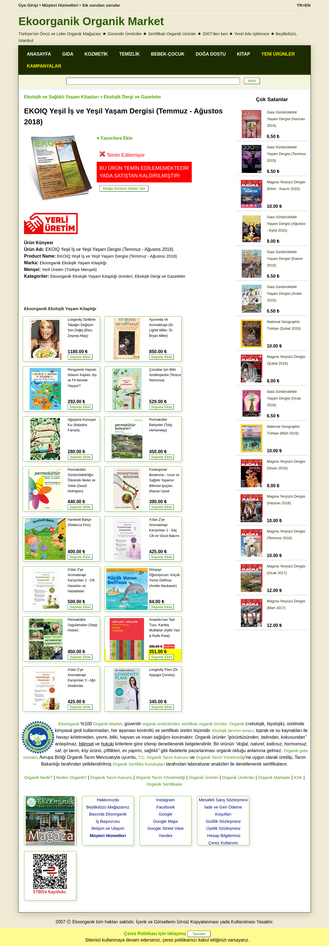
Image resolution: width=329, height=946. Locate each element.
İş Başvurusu (108, 821)
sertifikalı (189, 723)
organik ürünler (213, 723)
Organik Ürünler (203, 777)
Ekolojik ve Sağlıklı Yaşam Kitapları (61, 96)
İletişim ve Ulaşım (107, 828)
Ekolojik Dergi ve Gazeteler (132, 96)
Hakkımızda (108, 799)
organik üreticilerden (161, 723)
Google (165, 814)
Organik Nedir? (38, 777)
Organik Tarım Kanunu (111, 777)
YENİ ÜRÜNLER (278, 54)
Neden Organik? (71, 777)
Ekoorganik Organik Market (91, 21)
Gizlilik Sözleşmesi (223, 821)
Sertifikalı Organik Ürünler (172, 33)
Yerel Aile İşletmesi (251, 33)
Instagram (165, 799)
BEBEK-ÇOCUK (167, 54)
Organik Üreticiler (238, 777)
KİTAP (243, 54)
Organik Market (107, 723)
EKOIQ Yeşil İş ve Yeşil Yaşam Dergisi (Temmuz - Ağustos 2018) (117, 256)
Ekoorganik (68, 723)
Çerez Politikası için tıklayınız (155, 933)
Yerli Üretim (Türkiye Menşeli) (69, 269)
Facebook (165, 807)
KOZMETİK (96, 54)
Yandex (165, 835)
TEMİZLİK (129, 54)
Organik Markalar (274, 777)
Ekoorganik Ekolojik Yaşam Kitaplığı (73, 262)
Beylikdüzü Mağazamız (107, 807)
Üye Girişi (28, 5)
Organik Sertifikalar (165, 784)
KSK (298, 777)
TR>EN (304, 5)
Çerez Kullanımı (223, 842)
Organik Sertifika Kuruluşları (139, 764)
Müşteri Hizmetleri (108, 835)
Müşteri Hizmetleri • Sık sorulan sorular (81, 5)
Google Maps (165, 821)
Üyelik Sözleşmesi (223, 828)
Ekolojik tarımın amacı (233, 730)
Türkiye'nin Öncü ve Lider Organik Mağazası (59, 33)
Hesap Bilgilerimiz (223, 835)
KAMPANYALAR (44, 66)
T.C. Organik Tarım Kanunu (163, 757)
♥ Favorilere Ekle (114, 138)
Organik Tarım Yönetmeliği (220, 757)
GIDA (68, 54)
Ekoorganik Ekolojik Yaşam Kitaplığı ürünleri (91, 276)
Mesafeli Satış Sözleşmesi (223, 799)
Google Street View (166, 828)
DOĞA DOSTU (211, 54)
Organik (236, 723)
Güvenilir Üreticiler (124, 33)
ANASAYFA (39, 54)
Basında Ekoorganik (108, 814)
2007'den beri (215, 33)
